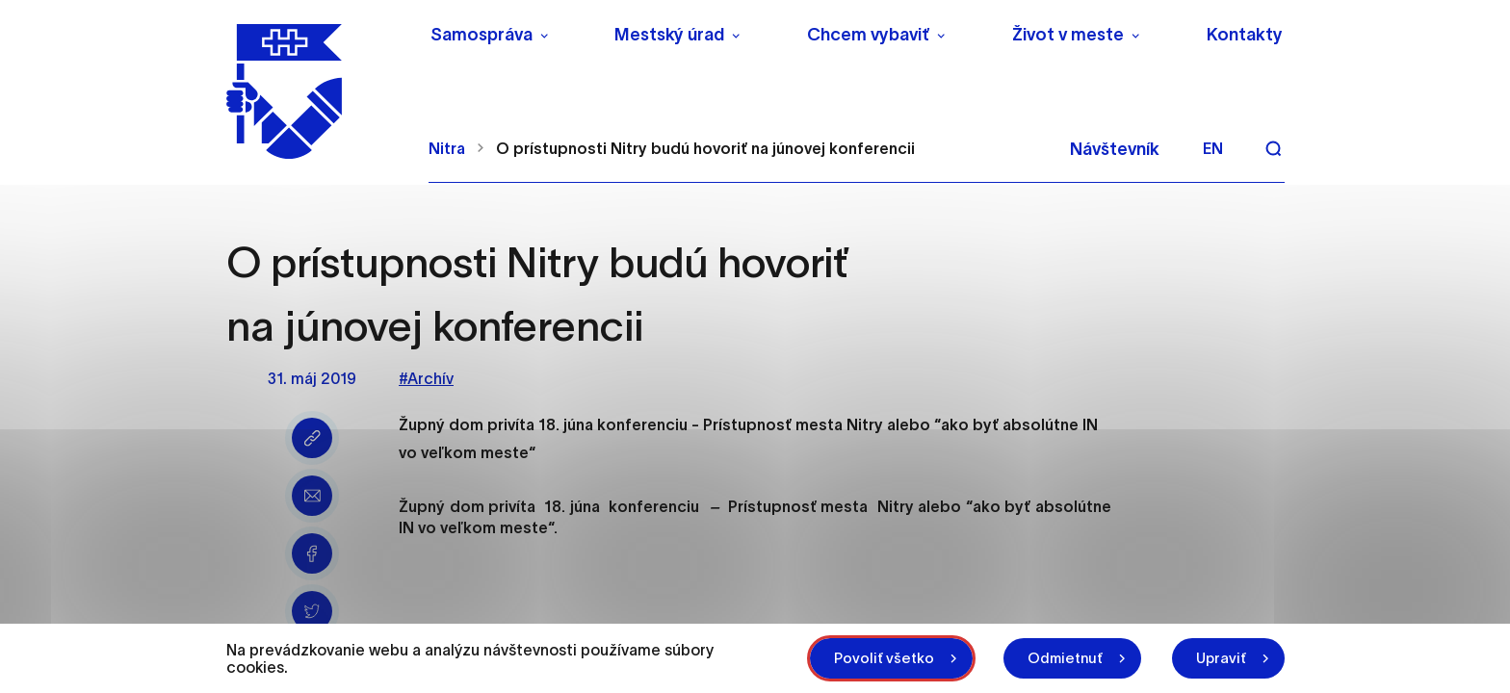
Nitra (447, 148)
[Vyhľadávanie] (1273, 148)
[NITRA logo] (315, 91)
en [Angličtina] (1213, 148)
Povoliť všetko (884, 658)
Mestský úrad (669, 34)
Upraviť (1221, 658)
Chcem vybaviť (868, 34)
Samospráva (481, 34)
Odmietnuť (1065, 658)
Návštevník (1114, 149)
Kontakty (1245, 34)
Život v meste (1068, 34)
